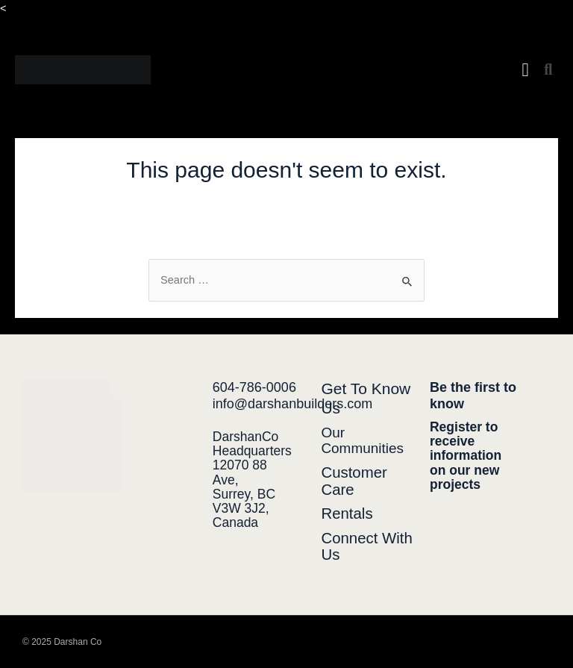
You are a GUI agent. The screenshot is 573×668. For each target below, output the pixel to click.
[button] (525, 70)
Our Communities (362, 440)
